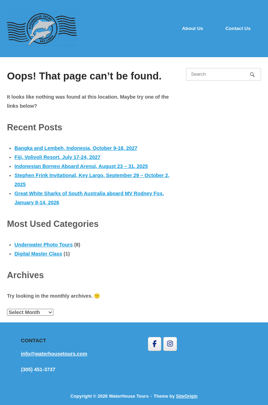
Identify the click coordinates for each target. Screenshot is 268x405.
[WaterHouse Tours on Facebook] (154, 344)
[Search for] (223, 74)
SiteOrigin (187, 396)
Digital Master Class (38, 254)
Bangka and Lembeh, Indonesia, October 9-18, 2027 (76, 148)
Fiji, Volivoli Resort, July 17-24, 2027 (57, 157)
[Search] (252, 74)
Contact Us (238, 28)
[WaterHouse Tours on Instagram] (170, 344)
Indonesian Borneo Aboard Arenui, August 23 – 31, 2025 (81, 166)
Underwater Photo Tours (44, 244)
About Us (192, 28)
